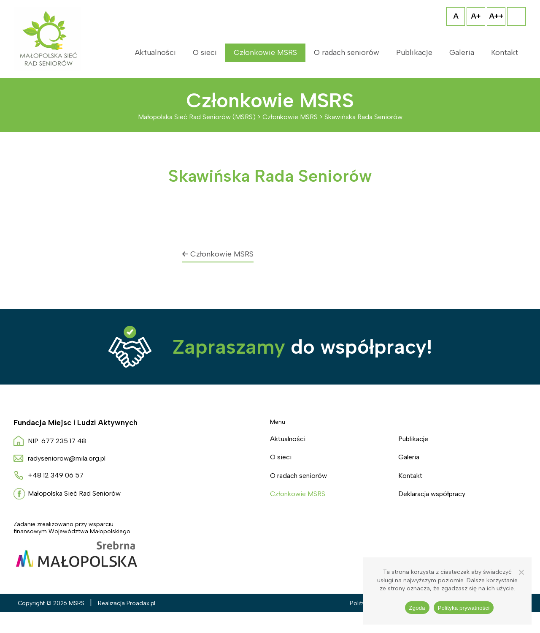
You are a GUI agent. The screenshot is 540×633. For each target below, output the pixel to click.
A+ (476, 16)
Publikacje (414, 52)
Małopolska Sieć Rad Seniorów (74, 493)
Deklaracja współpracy (431, 494)
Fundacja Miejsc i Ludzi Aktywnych (76, 422)
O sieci (205, 52)
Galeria (461, 52)
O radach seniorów (346, 52)
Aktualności (155, 52)
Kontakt (504, 52)
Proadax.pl (141, 603)
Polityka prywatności (464, 608)
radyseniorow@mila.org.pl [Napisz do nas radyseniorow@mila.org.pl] (66, 458)
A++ (496, 16)
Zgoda (417, 608)
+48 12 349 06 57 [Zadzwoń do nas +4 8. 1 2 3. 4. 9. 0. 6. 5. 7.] (56, 475)
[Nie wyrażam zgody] (521, 572)
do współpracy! (302, 346)
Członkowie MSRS (265, 52)
